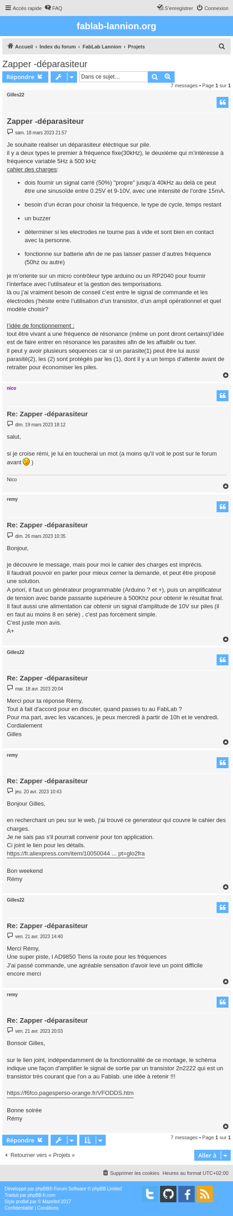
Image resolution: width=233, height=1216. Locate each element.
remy (12, 499)
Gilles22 (15, 94)
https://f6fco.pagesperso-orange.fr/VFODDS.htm (70, 1092)
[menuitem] (53, 8)
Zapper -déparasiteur (45, 64)
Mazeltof (51, 1201)
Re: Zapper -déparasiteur (47, 414)
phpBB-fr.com (42, 1195)
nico (11, 388)
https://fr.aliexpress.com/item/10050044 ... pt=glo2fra (76, 853)
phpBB (42, 1188)
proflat (22, 1201)
